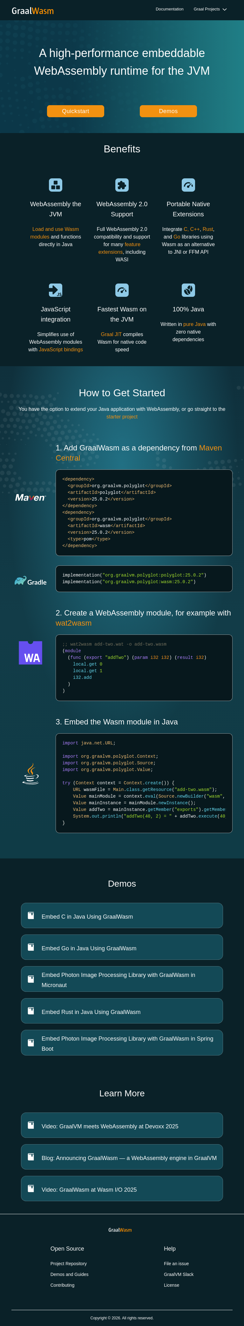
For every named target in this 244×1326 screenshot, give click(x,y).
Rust (208, 229)
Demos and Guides (70, 1274)
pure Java (194, 324)
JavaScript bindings (61, 349)
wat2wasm (74, 623)
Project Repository (69, 1263)
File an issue (176, 1263)
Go (176, 236)
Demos (168, 111)
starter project (122, 416)
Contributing (63, 1285)
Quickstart (75, 111)
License (171, 1285)
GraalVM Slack (178, 1274)
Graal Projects (207, 9)
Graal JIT (111, 334)
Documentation (169, 9)
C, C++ (192, 229)
